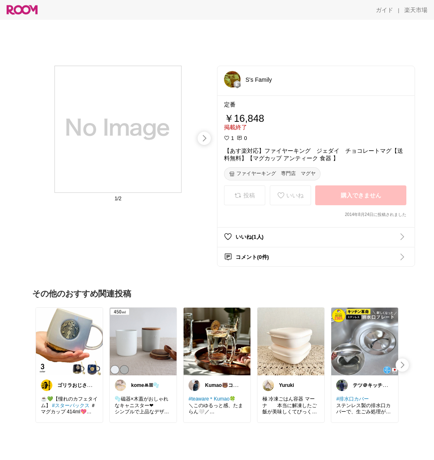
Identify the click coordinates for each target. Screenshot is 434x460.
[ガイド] (384, 10)
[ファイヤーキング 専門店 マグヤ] (272, 173)
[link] (69, 341)
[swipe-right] (204, 138)
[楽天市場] (415, 10)
